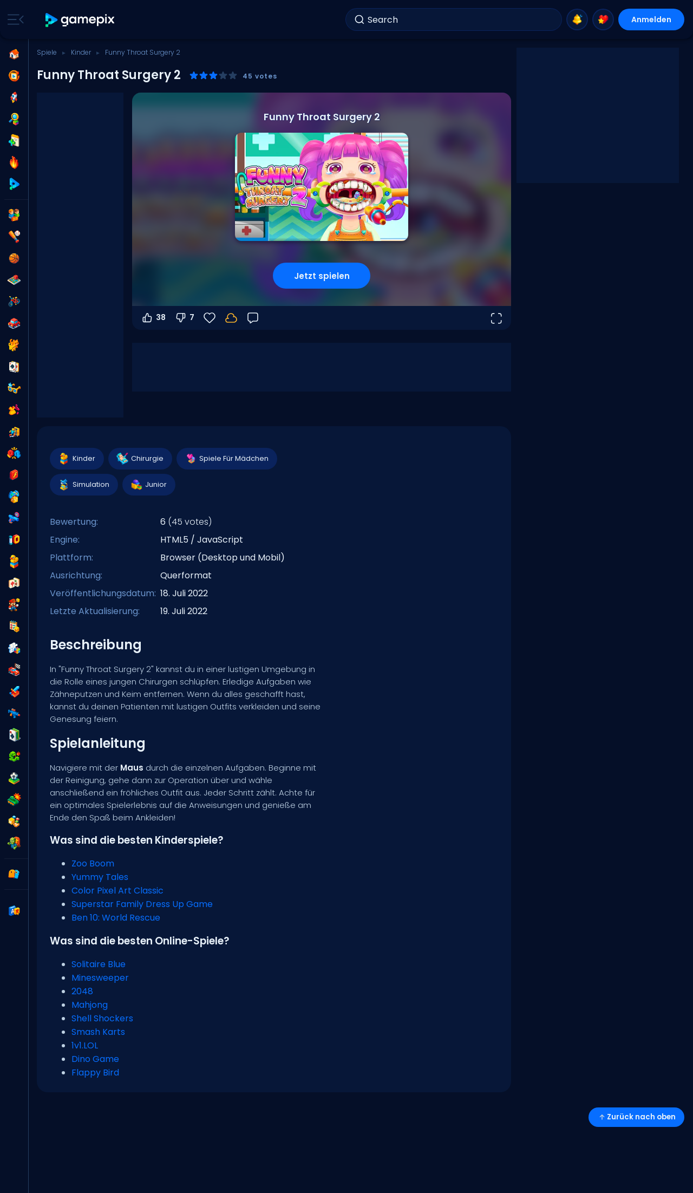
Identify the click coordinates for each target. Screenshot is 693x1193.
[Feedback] (252, 317)
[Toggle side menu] (13, 19)
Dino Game (95, 1059)
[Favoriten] (209, 317)
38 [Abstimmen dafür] (153, 317)
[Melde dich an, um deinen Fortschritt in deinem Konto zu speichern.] (231, 317)
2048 (82, 991)
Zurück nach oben (636, 1117)
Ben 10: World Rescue (115, 917)
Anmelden (651, 19)
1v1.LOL (84, 1045)
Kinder (81, 52)
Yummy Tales (99, 877)
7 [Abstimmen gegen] (184, 317)
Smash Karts (98, 1032)
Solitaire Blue (98, 964)
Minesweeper (100, 978)
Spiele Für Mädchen (226, 458)
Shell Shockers (102, 1018)
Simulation (83, 484)
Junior (148, 484)
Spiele (47, 52)
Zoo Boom (92, 863)
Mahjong (89, 1005)
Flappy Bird (95, 1072)
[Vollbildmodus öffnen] (495, 317)
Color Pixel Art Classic (117, 890)
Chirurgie (140, 458)
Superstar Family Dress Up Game (142, 904)
